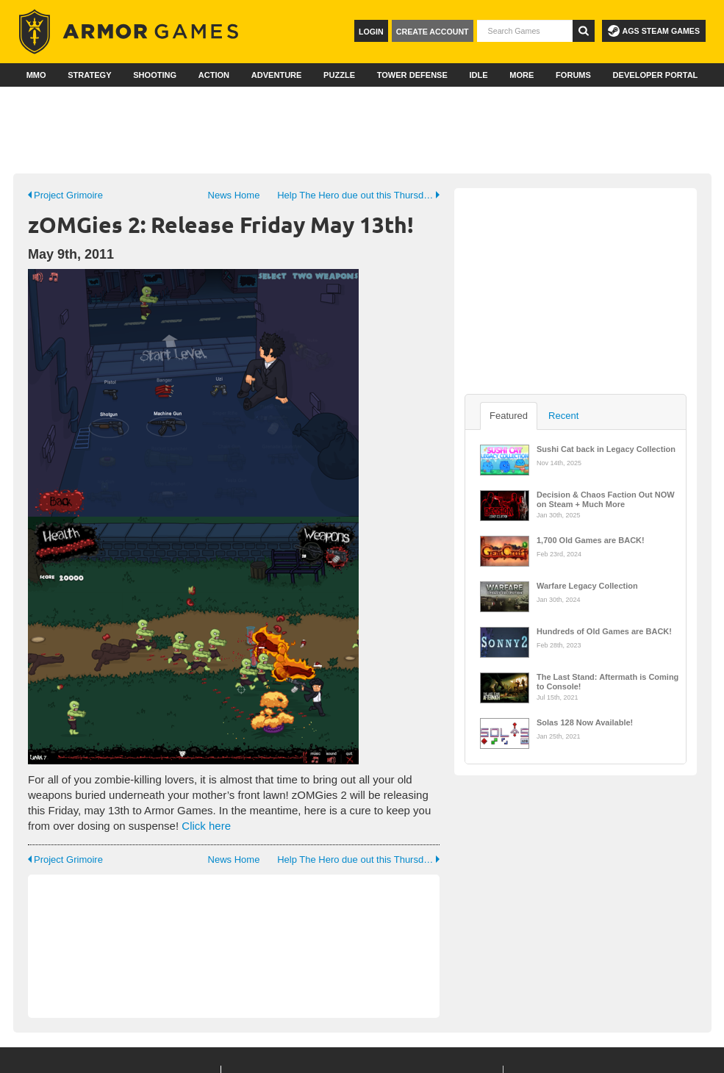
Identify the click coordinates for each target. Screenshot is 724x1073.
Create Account (432, 31)
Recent (563, 415)
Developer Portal (655, 75)
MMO (36, 75)
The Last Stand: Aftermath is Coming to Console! (607, 680)
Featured (509, 415)
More (521, 75)
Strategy (89, 75)
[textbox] (525, 31)
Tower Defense (412, 75)
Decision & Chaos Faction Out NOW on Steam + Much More (606, 498)
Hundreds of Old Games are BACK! (604, 631)
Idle (478, 75)
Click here (206, 825)
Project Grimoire (65, 195)
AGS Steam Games (654, 31)
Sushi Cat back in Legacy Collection (606, 449)
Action (213, 75)
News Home (234, 195)
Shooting (154, 75)
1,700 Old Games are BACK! (591, 540)
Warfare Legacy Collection (587, 585)
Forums (573, 75)
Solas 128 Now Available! (585, 722)
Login (371, 31)
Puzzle (339, 75)
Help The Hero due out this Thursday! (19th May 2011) (358, 195)
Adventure (276, 75)
